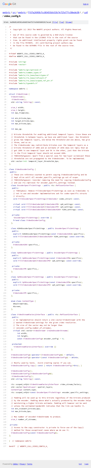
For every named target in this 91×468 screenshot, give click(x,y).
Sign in (85, 4)
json (86, 464)
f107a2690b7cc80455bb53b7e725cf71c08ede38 (53, 12)
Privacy (22, 464)
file (55, 22)
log (61, 22)
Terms (29, 464)
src (14, 12)
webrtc (6, 12)
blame (69, 22)
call (86, 12)
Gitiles (15, 464)
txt (80, 464)
